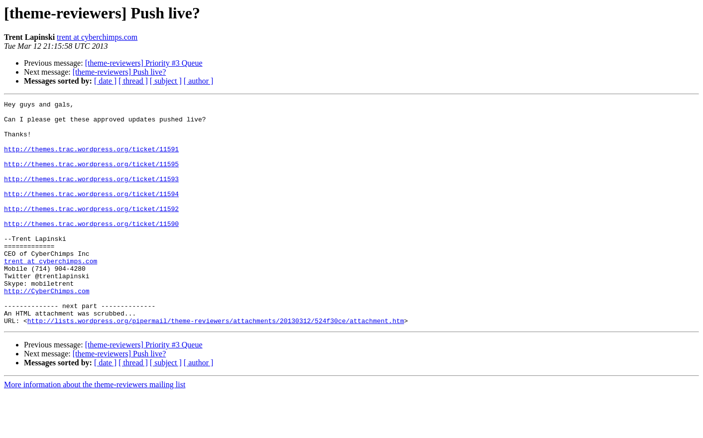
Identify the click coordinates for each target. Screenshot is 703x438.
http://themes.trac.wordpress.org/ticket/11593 (91, 195)
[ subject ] (166, 81)
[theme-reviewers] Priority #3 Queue (144, 63)
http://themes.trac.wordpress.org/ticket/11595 (91, 177)
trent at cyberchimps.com (97, 37)
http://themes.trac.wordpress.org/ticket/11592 (91, 230)
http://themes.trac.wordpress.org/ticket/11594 (91, 213)
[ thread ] (133, 81)
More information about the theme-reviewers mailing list (94, 429)
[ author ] (199, 81)
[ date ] (105, 81)
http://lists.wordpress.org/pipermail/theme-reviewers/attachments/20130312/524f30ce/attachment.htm (215, 365)
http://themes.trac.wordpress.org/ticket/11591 (91, 159)
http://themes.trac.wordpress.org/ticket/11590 (91, 248)
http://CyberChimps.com (47, 329)
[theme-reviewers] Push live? (119, 72)
